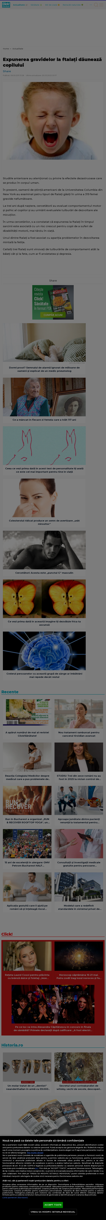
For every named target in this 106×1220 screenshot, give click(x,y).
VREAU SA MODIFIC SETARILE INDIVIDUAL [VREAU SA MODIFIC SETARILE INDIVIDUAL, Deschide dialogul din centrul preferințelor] (53, 1212)
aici (36, 1168)
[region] (53, 1178)
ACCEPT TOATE (53, 1205)
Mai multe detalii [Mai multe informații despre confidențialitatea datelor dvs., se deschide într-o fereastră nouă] (35, 1153)
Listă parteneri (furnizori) (15, 1198)
